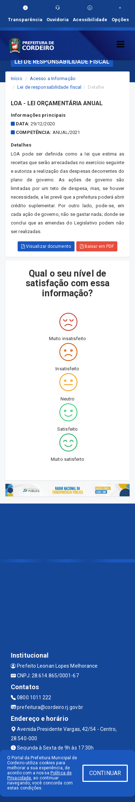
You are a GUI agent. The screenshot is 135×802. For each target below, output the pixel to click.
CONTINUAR (105, 773)
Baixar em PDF (97, 246)
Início (16, 78)
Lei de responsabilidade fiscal (49, 87)
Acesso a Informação (53, 78)
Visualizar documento (46, 246)
